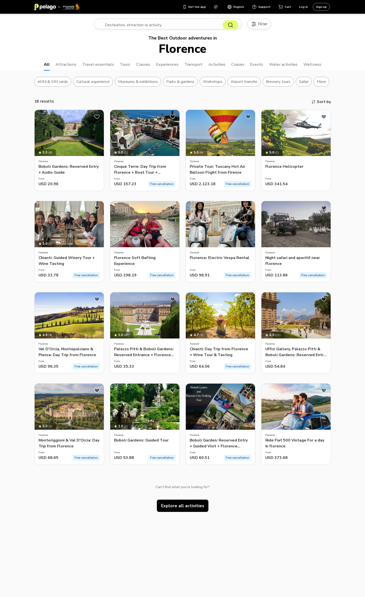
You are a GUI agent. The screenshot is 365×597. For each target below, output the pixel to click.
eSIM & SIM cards (53, 84)
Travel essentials (92, 67)
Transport (193, 67)
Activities (218, 67)
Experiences (165, 67)
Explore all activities (182, 509)
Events (261, 67)
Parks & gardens (180, 84)
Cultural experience (93, 84)
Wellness (321, 67)
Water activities (290, 67)
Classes (140, 67)
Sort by (321, 104)
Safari (304, 84)
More (321, 84)
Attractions (57, 67)
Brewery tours (278, 84)
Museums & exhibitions (138, 84)
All (37, 67)
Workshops (213, 84)
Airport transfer (244, 84)
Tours (121, 67)
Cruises (241, 67)
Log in (303, 7)
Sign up (321, 7)
